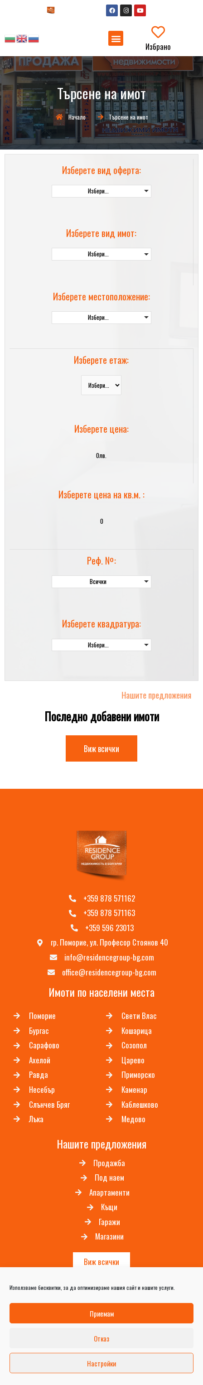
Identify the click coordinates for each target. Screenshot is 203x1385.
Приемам (102, 1313)
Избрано (158, 46)
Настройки (101, 1363)
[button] (115, 38)
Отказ (101, 1338)
